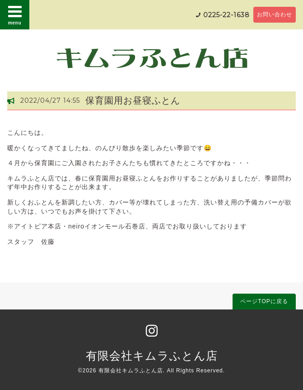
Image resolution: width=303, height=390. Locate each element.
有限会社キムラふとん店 (152, 355)
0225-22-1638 (226, 15)
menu (15, 14)
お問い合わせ (274, 14)
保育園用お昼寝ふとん (132, 100)
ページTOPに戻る (264, 301)
